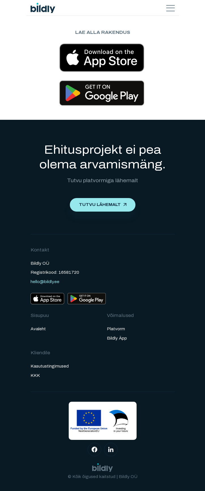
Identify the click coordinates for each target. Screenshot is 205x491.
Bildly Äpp (117, 338)
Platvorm (116, 329)
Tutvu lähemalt (100, 205)
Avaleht (38, 329)
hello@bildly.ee (45, 282)
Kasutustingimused (50, 366)
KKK (35, 375)
